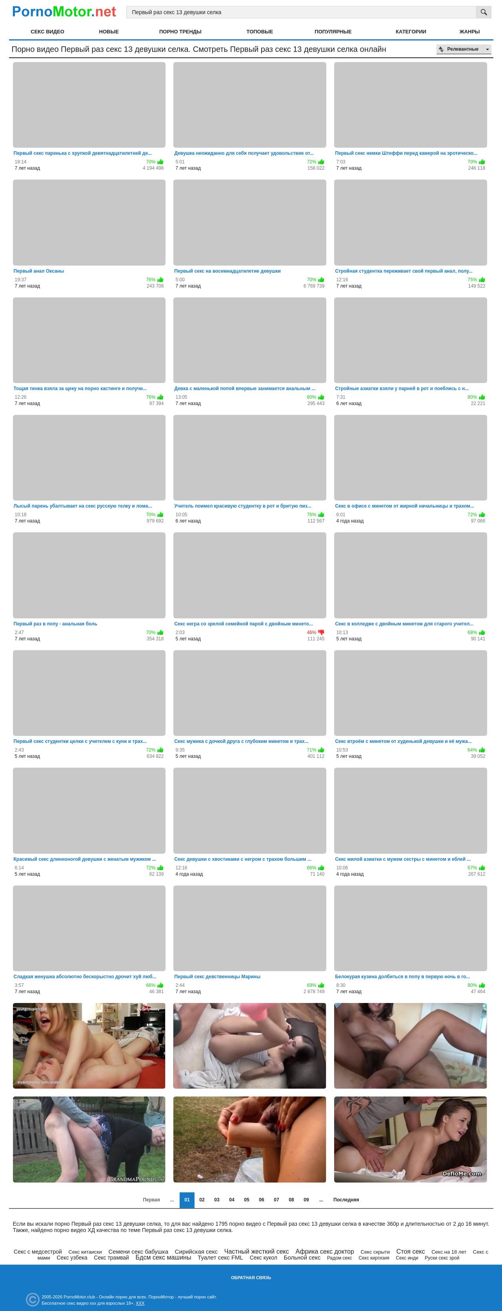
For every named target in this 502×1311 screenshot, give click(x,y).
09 (306, 1200)
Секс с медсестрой (38, 1252)
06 (261, 1200)
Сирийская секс (196, 1251)
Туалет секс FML (220, 1257)
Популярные (333, 32)
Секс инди (407, 1258)
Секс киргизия (373, 1258)
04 (231, 1200)
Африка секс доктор (324, 1251)
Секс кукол (263, 1257)
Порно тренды (180, 32)
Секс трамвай (111, 1257)
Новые (109, 32)
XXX (140, 1303)
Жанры (470, 32)
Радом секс (339, 1258)
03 (216, 1200)
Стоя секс (411, 1251)
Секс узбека (71, 1257)
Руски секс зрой (442, 1258)
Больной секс (302, 1257)
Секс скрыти (375, 1252)
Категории (411, 32)
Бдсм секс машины (163, 1257)
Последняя (346, 1200)
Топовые (260, 32)
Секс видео (47, 32)
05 (246, 1200)
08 (291, 1200)
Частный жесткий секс (256, 1251)
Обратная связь (251, 1277)
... (321, 1200)
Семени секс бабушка (138, 1251)
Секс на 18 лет (448, 1252)
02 (201, 1200)
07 (276, 1200)
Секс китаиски (85, 1252)
